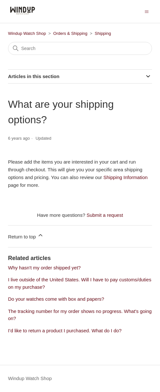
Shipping (103, 33)
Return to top (26, 235)
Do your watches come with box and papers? (56, 299)
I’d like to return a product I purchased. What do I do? (65, 330)
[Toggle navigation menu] (147, 11)
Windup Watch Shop (27, 33)
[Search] (80, 48)
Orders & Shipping (70, 33)
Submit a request (104, 215)
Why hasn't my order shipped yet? (44, 267)
